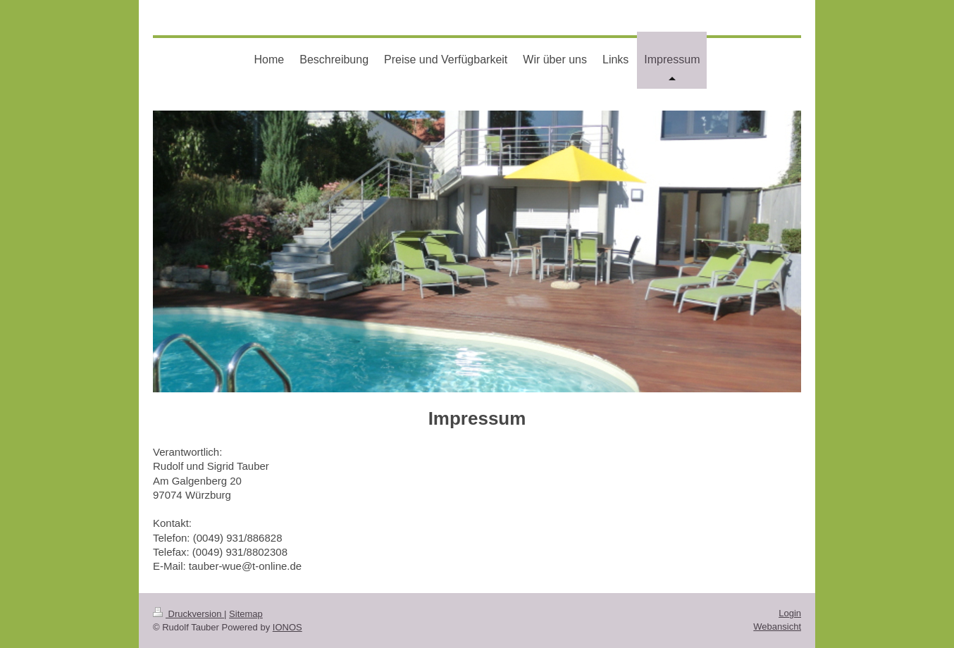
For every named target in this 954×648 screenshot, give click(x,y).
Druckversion (188, 614)
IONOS (287, 627)
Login (790, 613)
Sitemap (246, 614)
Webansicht (777, 626)
